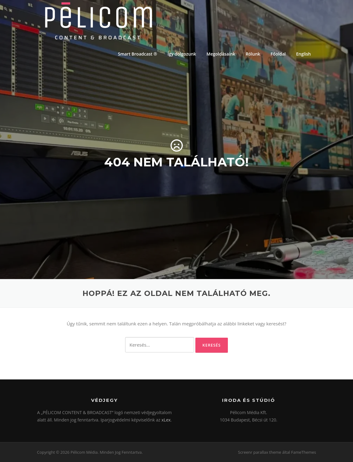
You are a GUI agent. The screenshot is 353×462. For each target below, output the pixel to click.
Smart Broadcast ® (137, 54)
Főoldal (278, 54)
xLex (166, 420)
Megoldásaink (220, 54)
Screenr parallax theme (259, 452)
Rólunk (253, 54)
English (303, 54)
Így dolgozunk (181, 54)
